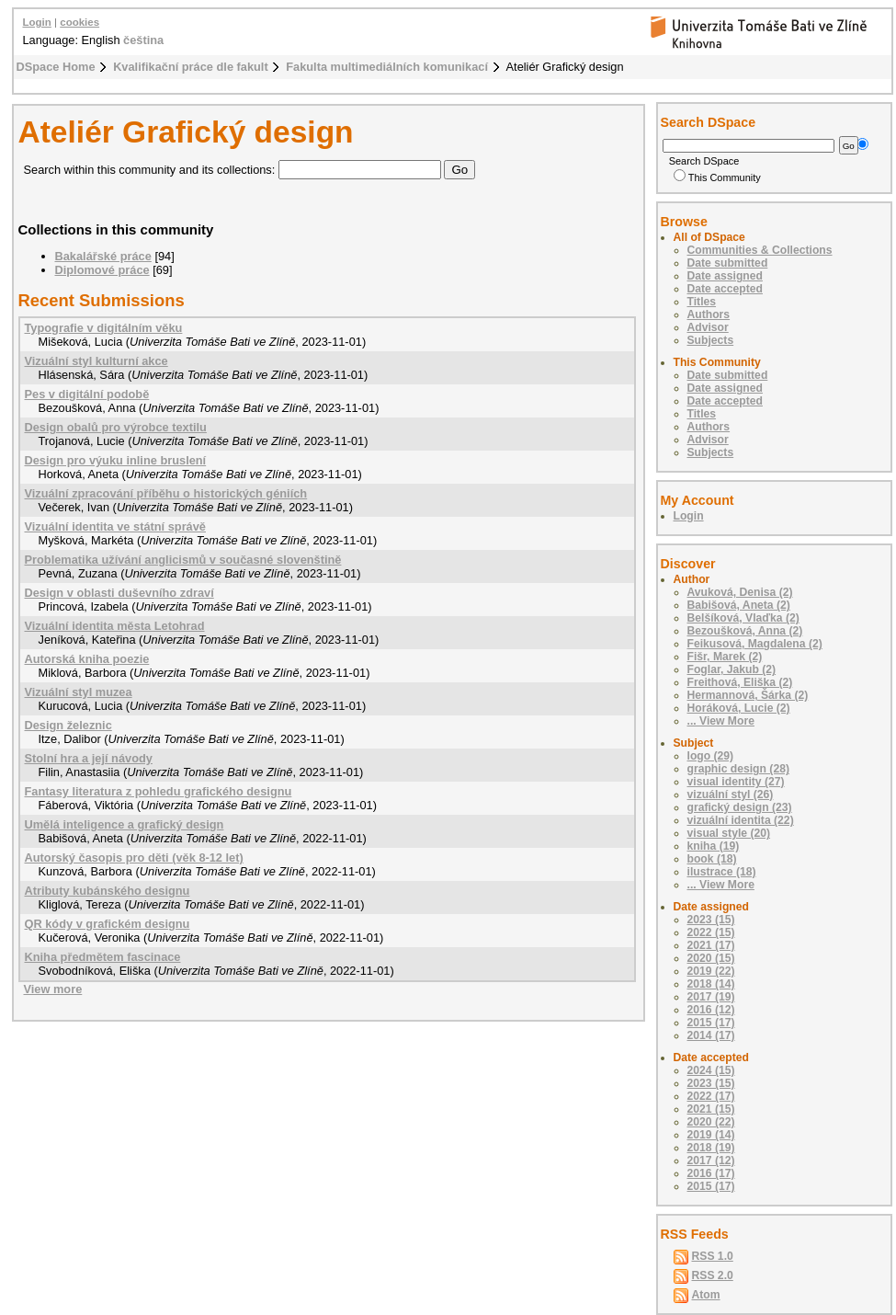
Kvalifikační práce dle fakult (190, 67)
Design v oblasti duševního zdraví (119, 593)
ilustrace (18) (721, 871)
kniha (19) (713, 846)
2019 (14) (711, 1134)
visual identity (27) (736, 781)
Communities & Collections (760, 250)
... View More (720, 721)
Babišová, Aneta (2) (738, 605)
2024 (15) (711, 1070)
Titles (702, 301)
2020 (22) (711, 1121)
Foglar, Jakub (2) (732, 669)
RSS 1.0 (712, 1256)
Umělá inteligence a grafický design (124, 824)
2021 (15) (711, 1109)
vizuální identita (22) (740, 820)
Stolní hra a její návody (89, 758)
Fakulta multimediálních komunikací (387, 67)
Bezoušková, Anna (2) (745, 630)
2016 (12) (711, 1009)
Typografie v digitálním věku (104, 328)
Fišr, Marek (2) (725, 656)
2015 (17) (711, 1022)
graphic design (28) (738, 768)
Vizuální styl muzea (78, 692)
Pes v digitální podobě (87, 394)
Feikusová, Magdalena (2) (754, 643)
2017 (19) (711, 996)
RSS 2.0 (712, 1275)
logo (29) (710, 755)
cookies (79, 22)
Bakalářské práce (103, 256)
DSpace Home (56, 67)
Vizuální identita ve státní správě (115, 526)
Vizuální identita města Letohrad (115, 626)
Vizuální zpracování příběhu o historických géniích (166, 493)
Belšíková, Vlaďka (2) (743, 618)
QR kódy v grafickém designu (107, 924)
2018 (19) (711, 1147)
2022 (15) (711, 932)
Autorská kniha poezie (87, 659)
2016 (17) (711, 1173)
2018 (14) (711, 984)
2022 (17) (711, 1096)
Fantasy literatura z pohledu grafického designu (158, 791)
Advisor (708, 327)
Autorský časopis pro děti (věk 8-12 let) (134, 857)
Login (37, 22)
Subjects (710, 340)
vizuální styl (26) (730, 794)
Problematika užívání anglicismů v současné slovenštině (183, 559)
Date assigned (725, 275)
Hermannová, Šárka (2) (748, 695)
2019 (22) (711, 971)
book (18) (712, 858)
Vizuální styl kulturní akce (96, 361)
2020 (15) (711, 958)
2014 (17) (711, 1035)
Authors (709, 314)
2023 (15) (711, 919)
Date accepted (725, 288)
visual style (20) (729, 833)
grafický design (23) (739, 807)
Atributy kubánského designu (107, 891)
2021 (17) (711, 945)
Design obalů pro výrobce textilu (116, 427)
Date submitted (727, 263)
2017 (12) (711, 1160)
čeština (143, 40)
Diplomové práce (102, 270)
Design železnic (68, 725)
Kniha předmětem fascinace (103, 957)
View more (53, 989)
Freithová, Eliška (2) (740, 682)
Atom (706, 1294)
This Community (717, 177)
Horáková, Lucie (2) (738, 708)
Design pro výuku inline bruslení (116, 460)
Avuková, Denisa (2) (740, 592)
